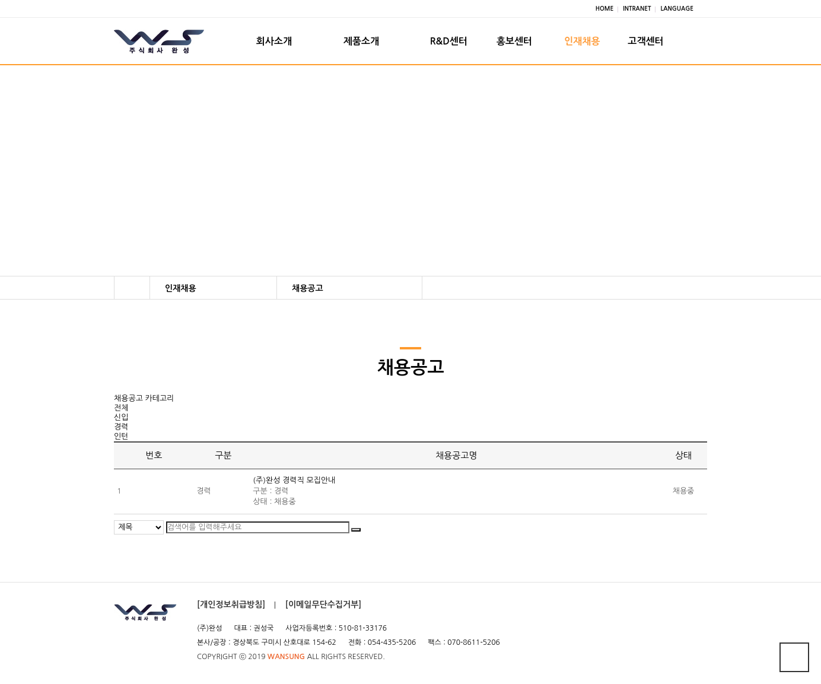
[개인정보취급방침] (231, 610)
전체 (121, 413)
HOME (605, 8)
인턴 (121, 442)
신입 (121, 423)
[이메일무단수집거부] (323, 610)
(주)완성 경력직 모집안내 (294, 486)
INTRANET (637, 8)
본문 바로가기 (0, 0)
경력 (121, 432)
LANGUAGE (676, 8)
